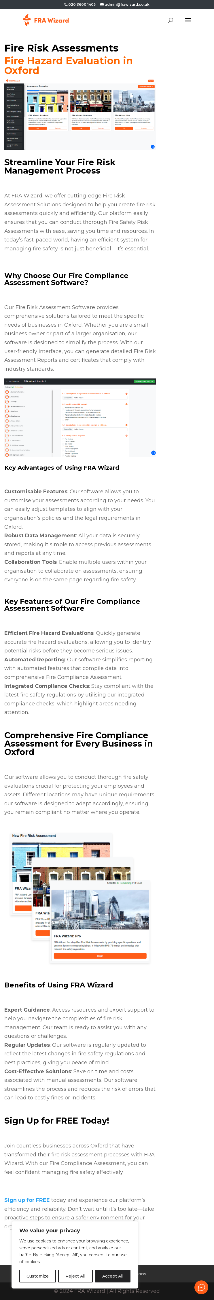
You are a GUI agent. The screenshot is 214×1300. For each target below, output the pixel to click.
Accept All (112, 1276)
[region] (75, 1254)
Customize (37, 1276)
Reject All (75, 1276)
